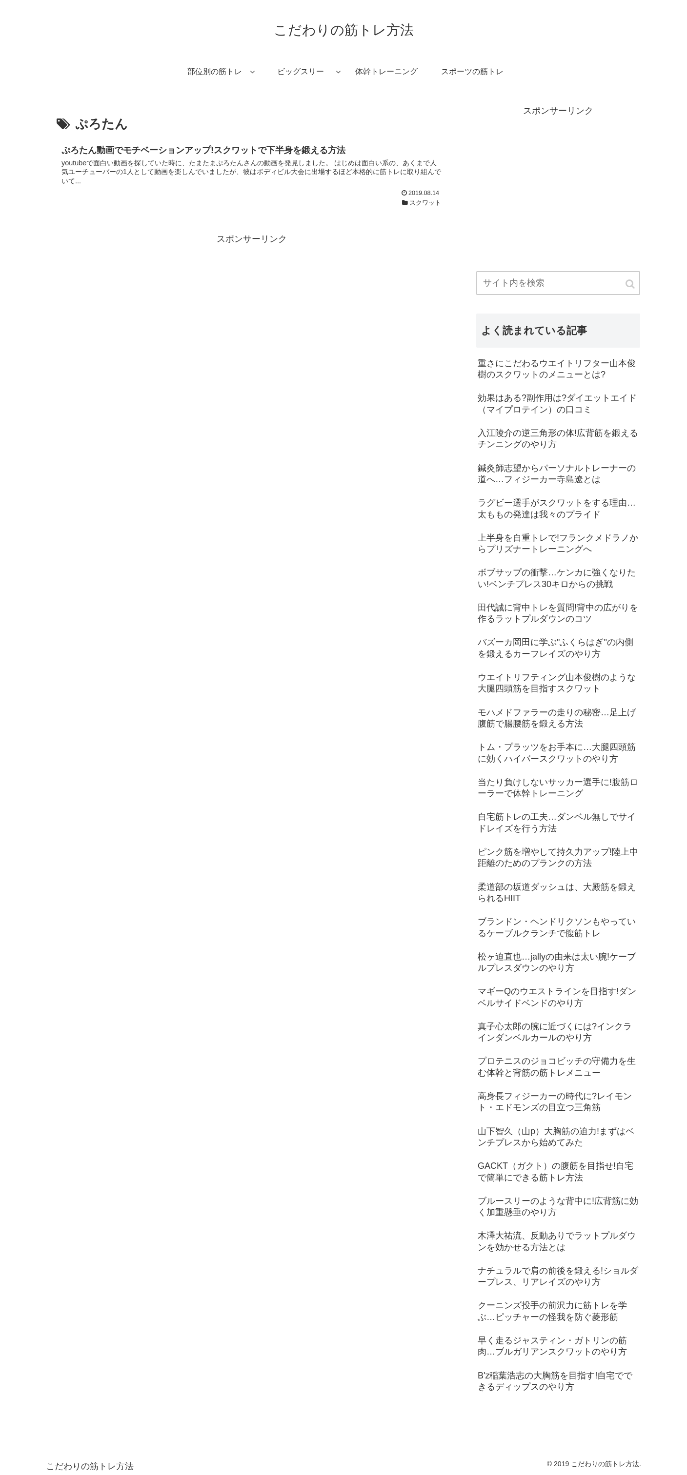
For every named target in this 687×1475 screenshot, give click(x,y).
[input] (558, 283)
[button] (631, 284)
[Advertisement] (252, 315)
